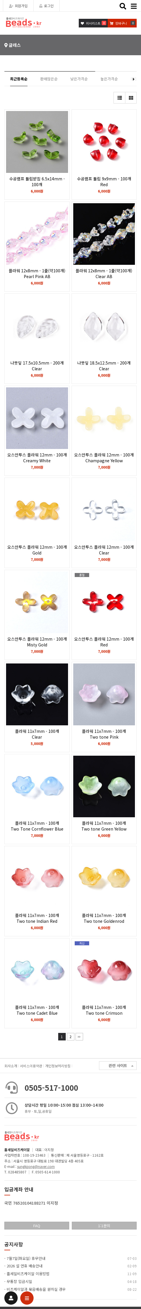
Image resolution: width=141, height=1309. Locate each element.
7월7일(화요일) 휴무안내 (26, 1258)
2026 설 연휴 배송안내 (25, 1266)
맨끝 (79, 1036)
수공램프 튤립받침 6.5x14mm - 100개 (37, 184)
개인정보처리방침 (58, 1065)
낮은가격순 (79, 79)
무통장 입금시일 (19, 1281)
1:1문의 (104, 1225)
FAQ (36, 1225)
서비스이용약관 (31, 1065)
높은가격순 (109, 79)
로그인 (46, 5)
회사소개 (10, 1065)
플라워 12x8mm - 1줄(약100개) (37, 273)
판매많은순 (49, 79)
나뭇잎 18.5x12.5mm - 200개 (104, 365)
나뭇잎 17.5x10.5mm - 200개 (37, 365)
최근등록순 (19, 79)
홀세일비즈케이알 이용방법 (28, 1273)
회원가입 (18, 5)
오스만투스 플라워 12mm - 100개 (37, 457)
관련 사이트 (121, 1066)
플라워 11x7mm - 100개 (37, 734)
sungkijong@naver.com (36, 1166)
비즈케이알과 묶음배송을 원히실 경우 (36, 1289)
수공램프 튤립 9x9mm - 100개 (104, 181)
